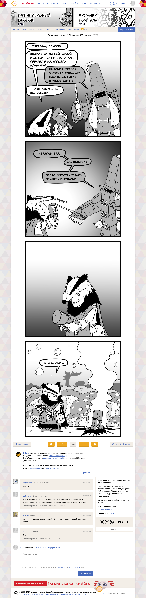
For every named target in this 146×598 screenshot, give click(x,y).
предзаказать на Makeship (53, 458)
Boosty (103, 3)
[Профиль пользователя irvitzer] (18, 459)
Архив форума (65, 594)
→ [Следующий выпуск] (100, 35)
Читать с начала (19, 29)
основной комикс (51, 468)
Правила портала (51, 594)
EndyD (25, 531)
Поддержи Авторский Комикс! (30, 583)
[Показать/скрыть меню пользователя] (132, 3)
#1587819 (87, 496)
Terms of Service (74, 567)
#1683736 (87, 531)
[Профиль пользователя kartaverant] (16, 494)
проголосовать (36, 468)
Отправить (85, 573)
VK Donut (85, 583)
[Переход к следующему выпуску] (73, 239)
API (85, 3)
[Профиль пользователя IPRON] (16, 514)
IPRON (26, 515)
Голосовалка (62, 3)
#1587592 (87, 482)
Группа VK (93, 3)
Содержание (60, 29)
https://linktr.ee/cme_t (106, 509)
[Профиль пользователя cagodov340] (16, 481)
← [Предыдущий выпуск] (45, 35)
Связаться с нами (35, 594)
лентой (39, 29)
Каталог (41, 3)
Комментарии (73, 29)
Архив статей (77, 594)
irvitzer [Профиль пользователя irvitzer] (26, 453)
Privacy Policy (60, 567)
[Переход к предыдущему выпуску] (26, 239)
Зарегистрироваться (51, 548)
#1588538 (87, 515)
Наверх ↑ (114, 529)
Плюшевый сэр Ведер (58, 456)
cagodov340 (28, 482)
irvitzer (112, 513)
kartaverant (27, 496)
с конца (31, 29)
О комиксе (48, 29)
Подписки (51, 3)
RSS (86, 29)
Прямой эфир (75, 3)
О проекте (23, 594)
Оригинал (86, 473)
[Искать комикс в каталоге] (103, 593)
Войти (38, 548)
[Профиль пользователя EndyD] (16, 530)
